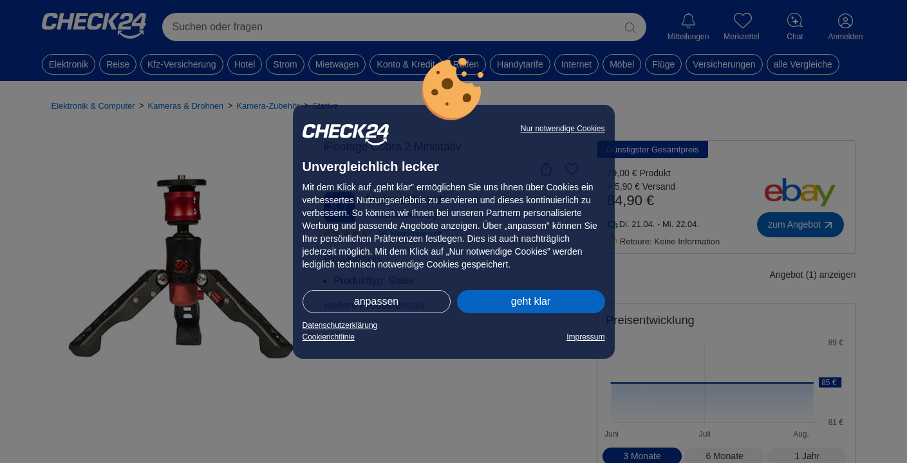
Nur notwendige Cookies (563, 128)
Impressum (585, 336)
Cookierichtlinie (329, 336)
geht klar (530, 301)
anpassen (376, 301)
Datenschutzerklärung (340, 325)
